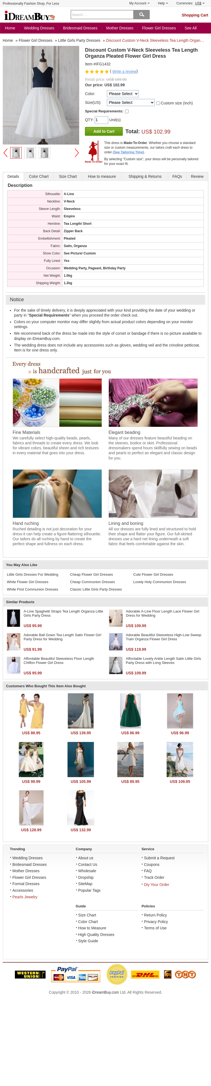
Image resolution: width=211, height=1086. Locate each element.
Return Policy (155, 915)
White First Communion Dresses (32, 589)
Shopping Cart (195, 15)
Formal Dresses (26, 884)
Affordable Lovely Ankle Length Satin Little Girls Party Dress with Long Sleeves (163, 660)
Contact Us (87, 864)
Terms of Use (155, 928)
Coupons (151, 864)
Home (10, 28)
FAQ (148, 871)
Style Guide (88, 941)
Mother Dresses (120, 28)
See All (191, 28)
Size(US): (93, 102)
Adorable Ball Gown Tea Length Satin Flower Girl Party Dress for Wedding (62, 637)
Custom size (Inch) (177, 103)
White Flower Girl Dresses (27, 582)
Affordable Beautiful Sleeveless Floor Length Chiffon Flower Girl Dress (59, 660)
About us (85, 858)
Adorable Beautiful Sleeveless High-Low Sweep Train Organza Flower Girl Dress (163, 637)
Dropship (86, 877)
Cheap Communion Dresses (92, 582)
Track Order (154, 877)
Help (163, 3)
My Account (139, 3)
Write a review (124, 71)
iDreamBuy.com (105, 992)
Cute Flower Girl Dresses (153, 574)
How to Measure (92, 928)
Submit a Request (159, 858)
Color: (90, 94)
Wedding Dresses (39, 28)
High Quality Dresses (96, 934)
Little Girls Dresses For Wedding (32, 574)
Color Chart (88, 921)
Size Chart (87, 915)
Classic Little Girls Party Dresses (96, 589)
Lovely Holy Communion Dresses (159, 582)
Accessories (22, 890)
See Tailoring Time (128, 152)
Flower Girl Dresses (159, 28)
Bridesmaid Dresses (80, 28)
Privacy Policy (156, 921)
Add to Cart (103, 131)
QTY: (90, 120)
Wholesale (87, 871)
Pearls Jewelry (24, 897)
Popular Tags (89, 890)
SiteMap (85, 884)
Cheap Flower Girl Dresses (91, 574)
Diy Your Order (156, 884)
